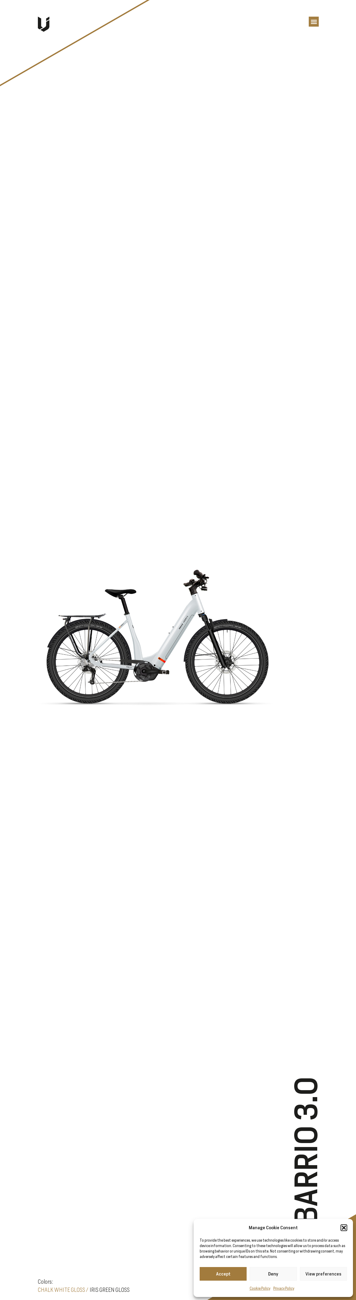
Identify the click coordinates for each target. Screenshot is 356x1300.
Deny (273, 1274)
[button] (344, 1228)
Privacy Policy (283, 1288)
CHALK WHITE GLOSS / (63, 1289)
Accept (223, 1274)
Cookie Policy (260, 1288)
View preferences (323, 1274)
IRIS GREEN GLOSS (110, 1289)
